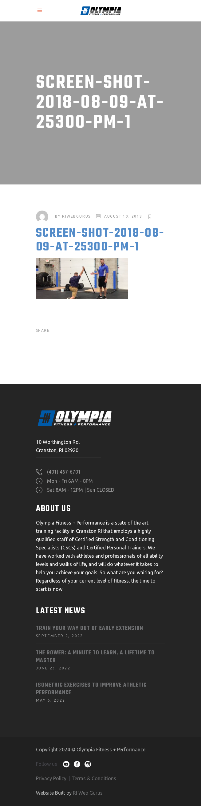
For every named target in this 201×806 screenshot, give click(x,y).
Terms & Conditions (94, 778)
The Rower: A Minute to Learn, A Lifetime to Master (95, 657)
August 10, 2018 (123, 216)
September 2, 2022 (59, 636)
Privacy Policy (51, 778)
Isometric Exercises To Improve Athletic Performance (91, 689)
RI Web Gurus (88, 793)
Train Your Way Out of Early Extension (89, 628)
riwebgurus (76, 216)
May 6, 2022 (50, 700)
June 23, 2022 (53, 668)
